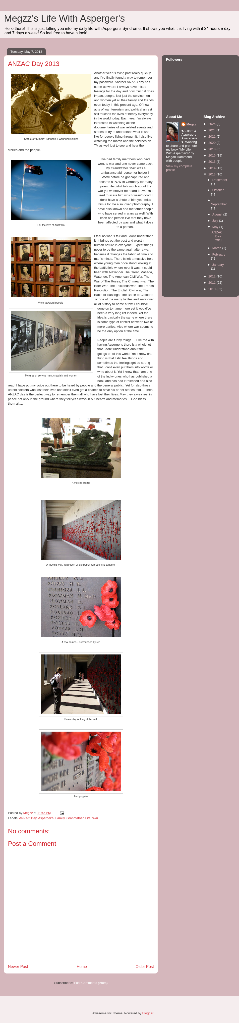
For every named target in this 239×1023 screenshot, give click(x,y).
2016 (212, 155)
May (215, 227)
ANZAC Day (28, 818)
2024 (212, 130)
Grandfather (75, 818)
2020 (212, 143)
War (95, 818)
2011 (212, 282)
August (217, 214)
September (219, 204)
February (218, 254)
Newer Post (18, 967)
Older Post (144, 967)
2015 (212, 161)
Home (82, 967)
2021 (212, 136)
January (218, 265)
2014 (212, 168)
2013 (212, 174)
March (217, 248)
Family (59, 818)
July (215, 220)
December (219, 180)
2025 (212, 124)
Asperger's (46, 818)
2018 (212, 149)
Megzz (191, 124)
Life (88, 818)
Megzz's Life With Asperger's (64, 18)
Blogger (147, 1013)
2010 (212, 289)
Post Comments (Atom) (91, 983)
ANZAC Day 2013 (216, 236)
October (218, 190)
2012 (212, 276)
